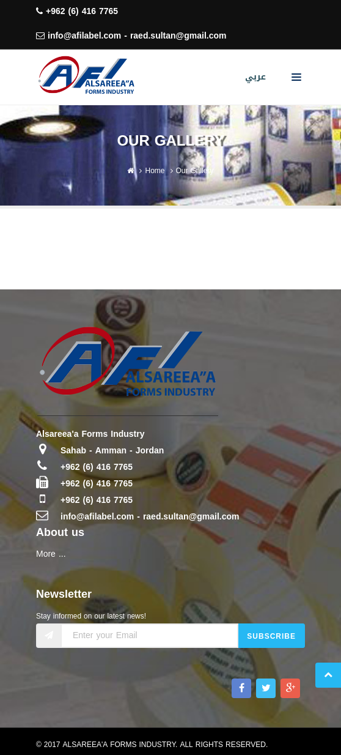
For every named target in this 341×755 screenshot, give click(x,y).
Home (154, 170)
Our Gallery (195, 170)
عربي (255, 77)
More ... (51, 554)
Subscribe (271, 636)
